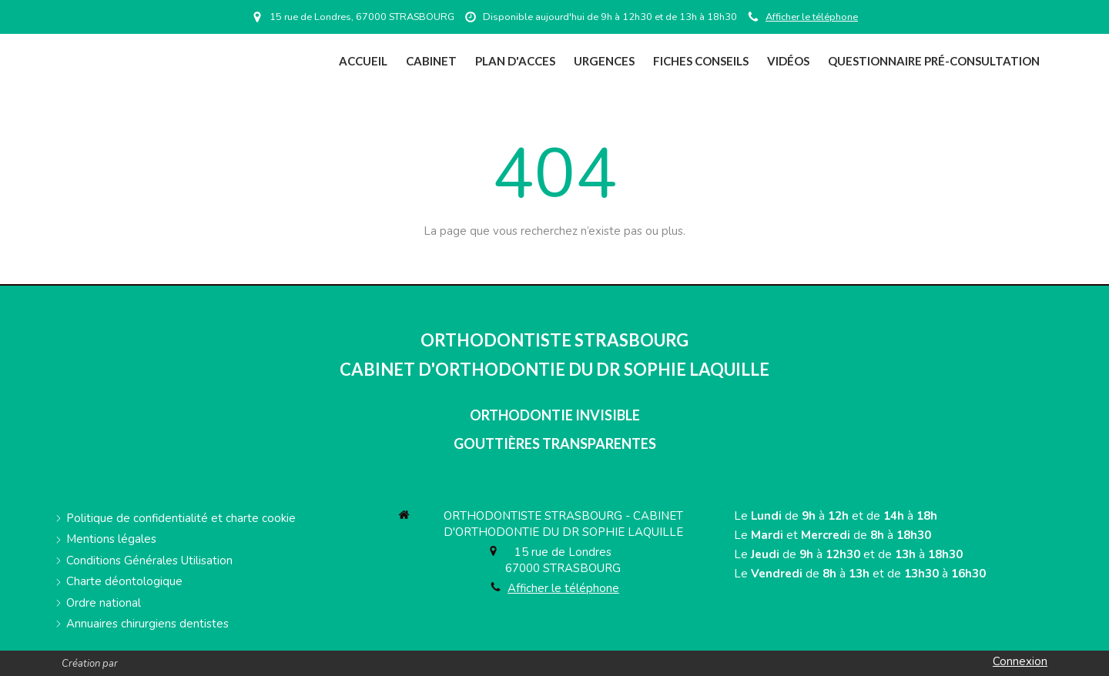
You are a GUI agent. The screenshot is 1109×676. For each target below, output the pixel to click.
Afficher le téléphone (812, 17)
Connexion (1020, 661)
